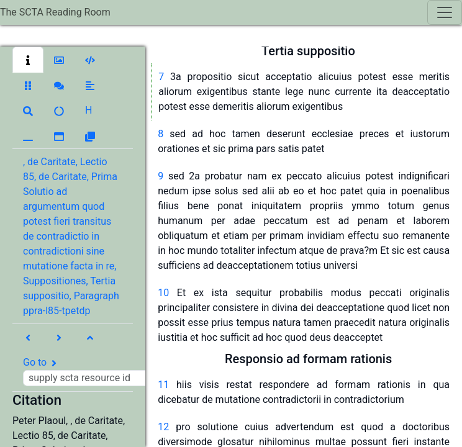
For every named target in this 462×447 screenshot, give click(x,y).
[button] (27, 60)
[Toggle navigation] (444, 12)
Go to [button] (91, 371)
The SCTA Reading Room (55, 12)
